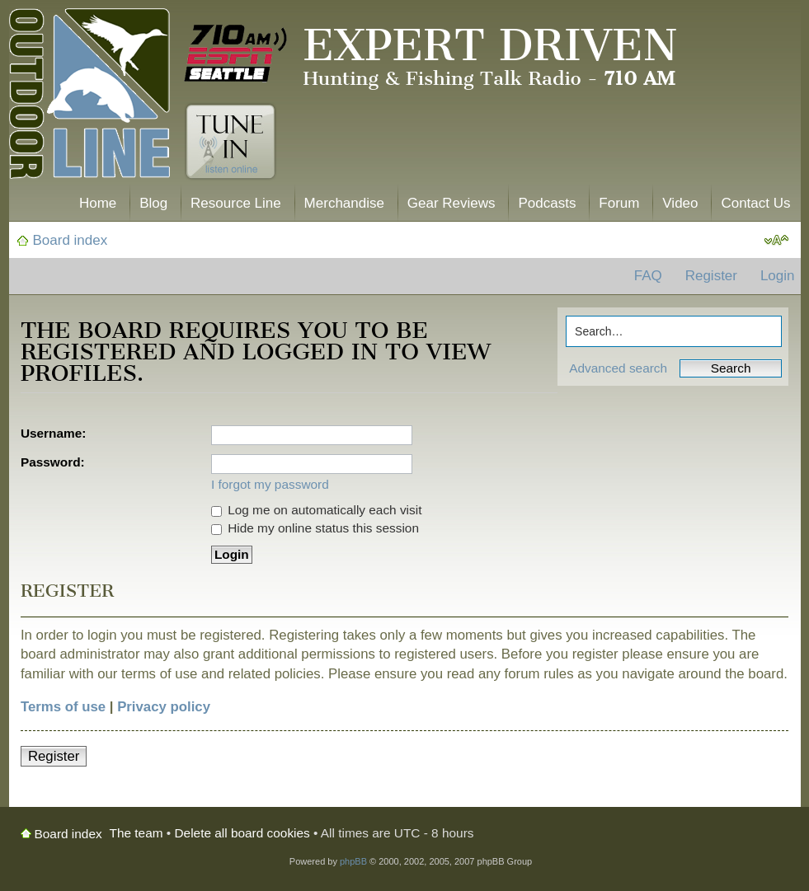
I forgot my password (270, 484)
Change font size (776, 240)
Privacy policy (163, 707)
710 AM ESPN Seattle (236, 53)
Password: (53, 462)
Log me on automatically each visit (316, 510)
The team (136, 833)
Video (680, 203)
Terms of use (63, 707)
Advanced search (618, 368)
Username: (54, 433)
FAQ (648, 276)
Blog (153, 203)
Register (711, 276)
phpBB (353, 861)
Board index (70, 240)
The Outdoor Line (89, 96)
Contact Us (755, 203)
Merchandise (344, 203)
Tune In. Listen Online (230, 141)
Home (97, 203)
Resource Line (235, 203)
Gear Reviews (451, 203)
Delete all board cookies (242, 833)
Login (777, 276)
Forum (619, 203)
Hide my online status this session (315, 528)
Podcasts (547, 203)
